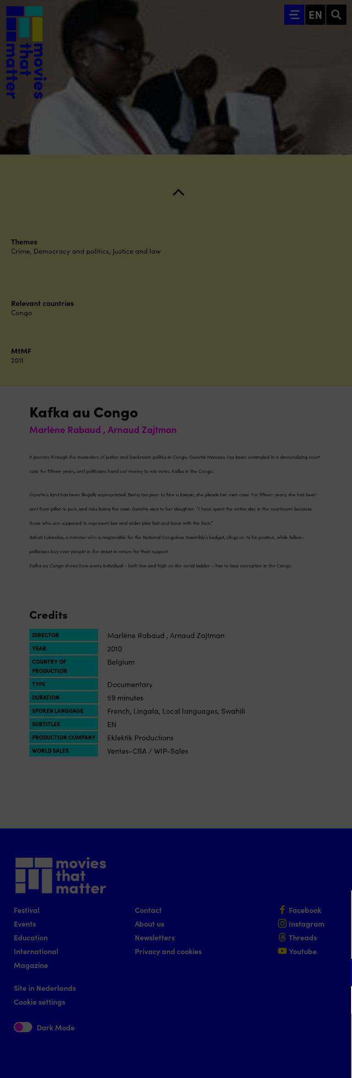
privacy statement (237, 942)
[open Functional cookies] (337, 973)
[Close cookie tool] (338, 907)
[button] (264, 972)
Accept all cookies (274, 1034)
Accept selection (274, 1061)
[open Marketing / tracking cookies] (337, 1001)
